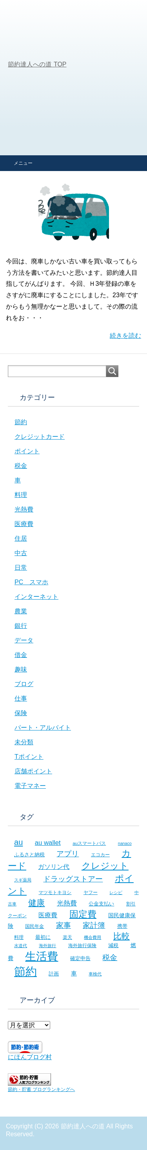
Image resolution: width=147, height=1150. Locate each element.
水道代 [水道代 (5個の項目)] (20, 945)
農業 (21, 611)
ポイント (27, 451)
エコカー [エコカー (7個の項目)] (100, 854)
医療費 (24, 524)
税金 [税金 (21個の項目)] (109, 957)
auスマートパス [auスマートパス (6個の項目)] (89, 843)
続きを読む (125, 335)
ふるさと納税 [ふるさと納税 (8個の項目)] (29, 854)
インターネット (36, 596)
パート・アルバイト (43, 727)
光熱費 (24, 509)
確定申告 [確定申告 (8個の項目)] (80, 958)
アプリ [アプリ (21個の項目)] (67, 854)
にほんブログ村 (30, 1057)
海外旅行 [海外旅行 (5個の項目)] (47, 945)
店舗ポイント (33, 771)
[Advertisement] (73, 77)
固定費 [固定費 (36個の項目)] (82, 914)
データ (24, 640)
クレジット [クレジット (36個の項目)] (105, 866)
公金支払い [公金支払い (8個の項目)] (101, 904)
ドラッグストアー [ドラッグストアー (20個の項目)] (73, 879)
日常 (21, 567)
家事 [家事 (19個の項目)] (63, 925)
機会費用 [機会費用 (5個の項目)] (92, 937)
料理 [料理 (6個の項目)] (19, 937)
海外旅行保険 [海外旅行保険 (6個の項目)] (82, 945)
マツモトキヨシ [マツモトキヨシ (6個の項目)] (54, 892)
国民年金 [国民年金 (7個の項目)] (34, 926)
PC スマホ (31, 582)
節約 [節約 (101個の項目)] (25, 971)
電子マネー (30, 785)
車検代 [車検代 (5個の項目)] (95, 974)
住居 (21, 538)
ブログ (24, 684)
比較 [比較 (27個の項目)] (121, 935)
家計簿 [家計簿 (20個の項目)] (94, 925)
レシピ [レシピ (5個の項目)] (115, 892)
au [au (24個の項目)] (18, 842)
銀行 (21, 625)
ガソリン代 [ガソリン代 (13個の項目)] (53, 866)
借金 (21, 654)
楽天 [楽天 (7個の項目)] (67, 937)
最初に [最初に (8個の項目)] (43, 937)
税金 (21, 465)
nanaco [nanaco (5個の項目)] (125, 843)
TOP (37, 64)
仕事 (21, 698)
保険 (21, 713)
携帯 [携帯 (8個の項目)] (122, 926)
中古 (21, 553)
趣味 (21, 669)
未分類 (24, 742)
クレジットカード (40, 436)
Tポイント (29, 756)
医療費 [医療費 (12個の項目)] (47, 915)
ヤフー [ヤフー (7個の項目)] (90, 892)
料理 (21, 494)
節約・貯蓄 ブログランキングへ (41, 1089)
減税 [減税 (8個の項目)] (113, 945)
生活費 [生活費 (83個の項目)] (41, 956)
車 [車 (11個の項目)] (74, 973)
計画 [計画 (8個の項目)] (54, 974)
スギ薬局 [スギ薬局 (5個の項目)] (22, 880)
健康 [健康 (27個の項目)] (36, 902)
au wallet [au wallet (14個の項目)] (48, 842)
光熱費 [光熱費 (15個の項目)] (67, 903)
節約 (21, 422)
